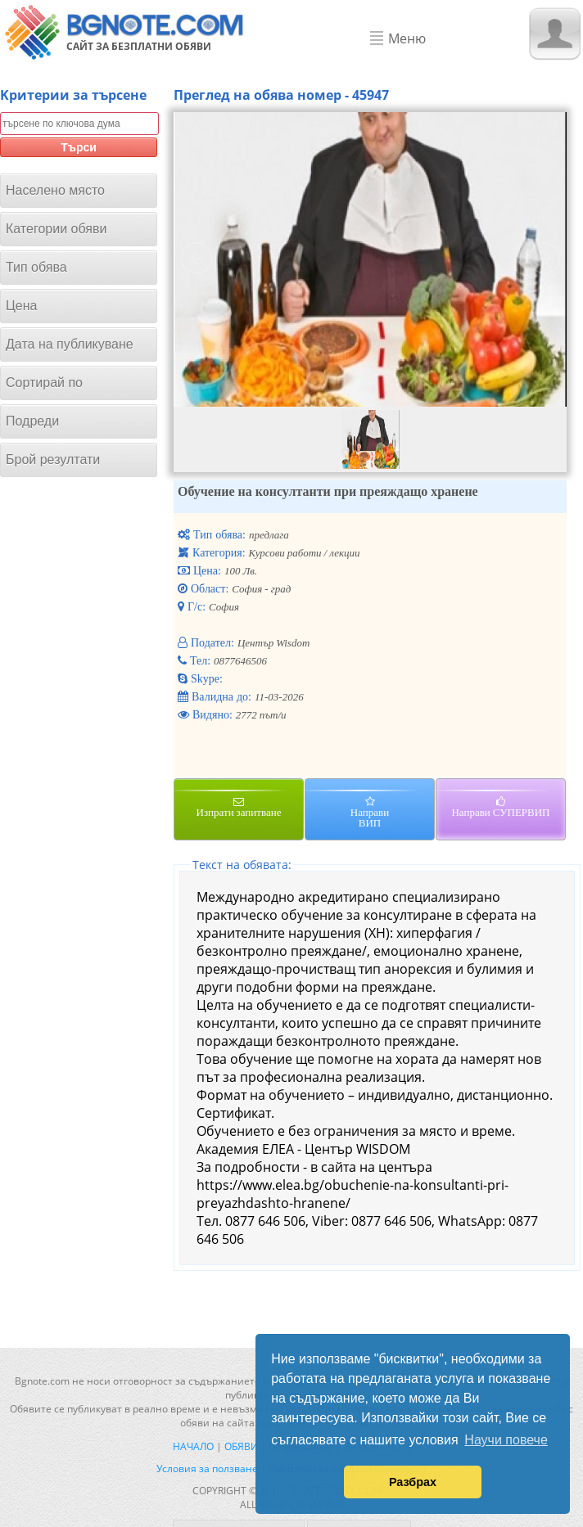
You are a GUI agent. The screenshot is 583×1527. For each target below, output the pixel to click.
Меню (407, 38)
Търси (79, 147)
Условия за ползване (207, 1468)
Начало (193, 1446)
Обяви (241, 1446)
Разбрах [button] (412, 1482)
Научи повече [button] (505, 1440)
